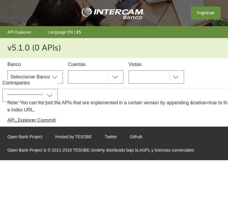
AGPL (144, 150)
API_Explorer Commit (31, 120)
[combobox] (35, 77)
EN (70, 32)
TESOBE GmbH (88, 150)
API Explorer (19, 32)
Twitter (111, 136)
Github (136, 136)
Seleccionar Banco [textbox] (30, 76)
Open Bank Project (24, 136)
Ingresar (206, 12)
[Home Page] (113, 13)
